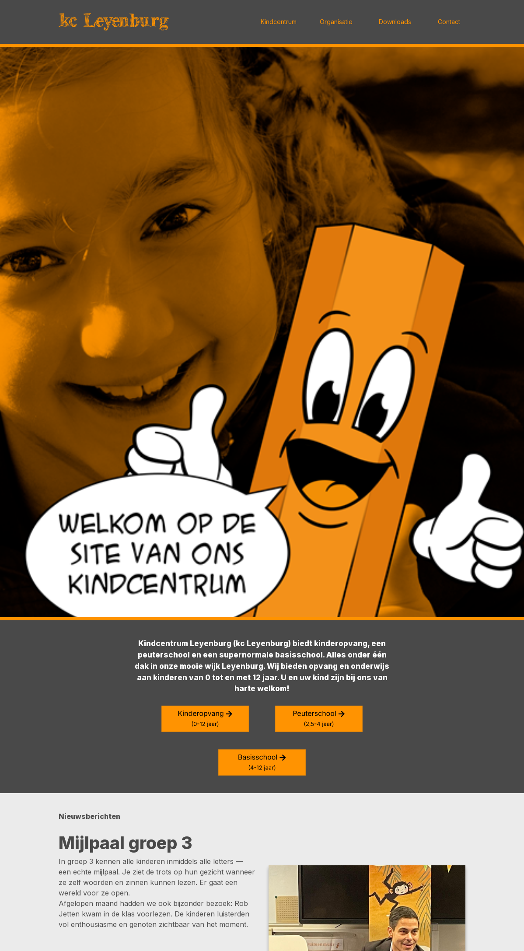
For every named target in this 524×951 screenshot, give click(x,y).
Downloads (395, 21)
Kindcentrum (279, 21)
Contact (449, 21)
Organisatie (336, 21)
